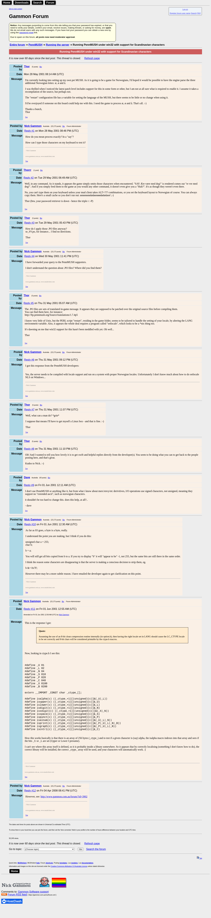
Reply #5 (29, 303)
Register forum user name (180, 13)
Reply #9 (29, 485)
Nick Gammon (64, 615)
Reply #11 (29, 609)
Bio (40, 67)
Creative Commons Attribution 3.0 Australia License (69, 877)
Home (6, 2)
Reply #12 (30, 801)
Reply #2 (29, 177)
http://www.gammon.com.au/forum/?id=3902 (64, 807)
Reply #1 (29, 130)
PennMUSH (35, 44)
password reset (26, 32)
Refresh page (92, 58)
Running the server (57, 44)
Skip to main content (15, 9)
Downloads (22, 2)
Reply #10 (30, 524)
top (199, 869)
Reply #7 (29, 409)
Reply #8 (29, 448)
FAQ (199, 13)
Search (37, 2)
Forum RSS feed (17, 905)
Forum (50, 2)
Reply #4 (29, 256)
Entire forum (17, 44)
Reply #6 (29, 359)
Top (26, 117)
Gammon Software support (33, 902)
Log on (185, 9)
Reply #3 (29, 222)
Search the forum (96, 860)
